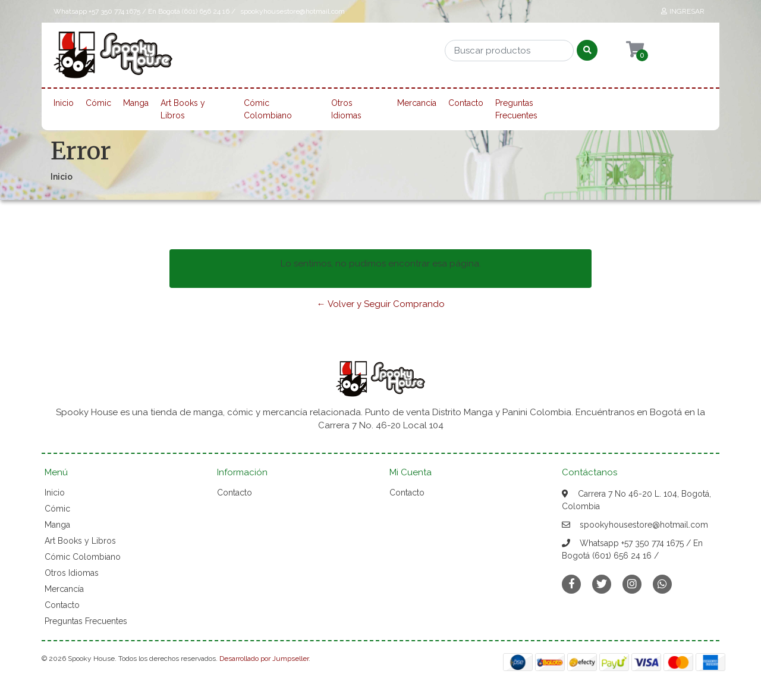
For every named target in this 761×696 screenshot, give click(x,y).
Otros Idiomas (346, 109)
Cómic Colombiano (268, 109)
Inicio (64, 103)
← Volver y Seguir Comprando (381, 304)
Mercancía (416, 103)
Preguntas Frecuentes (516, 109)
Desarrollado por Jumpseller (264, 658)
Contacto (465, 103)
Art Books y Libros (183, 109)
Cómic (98, 103)
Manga (136, 103)
